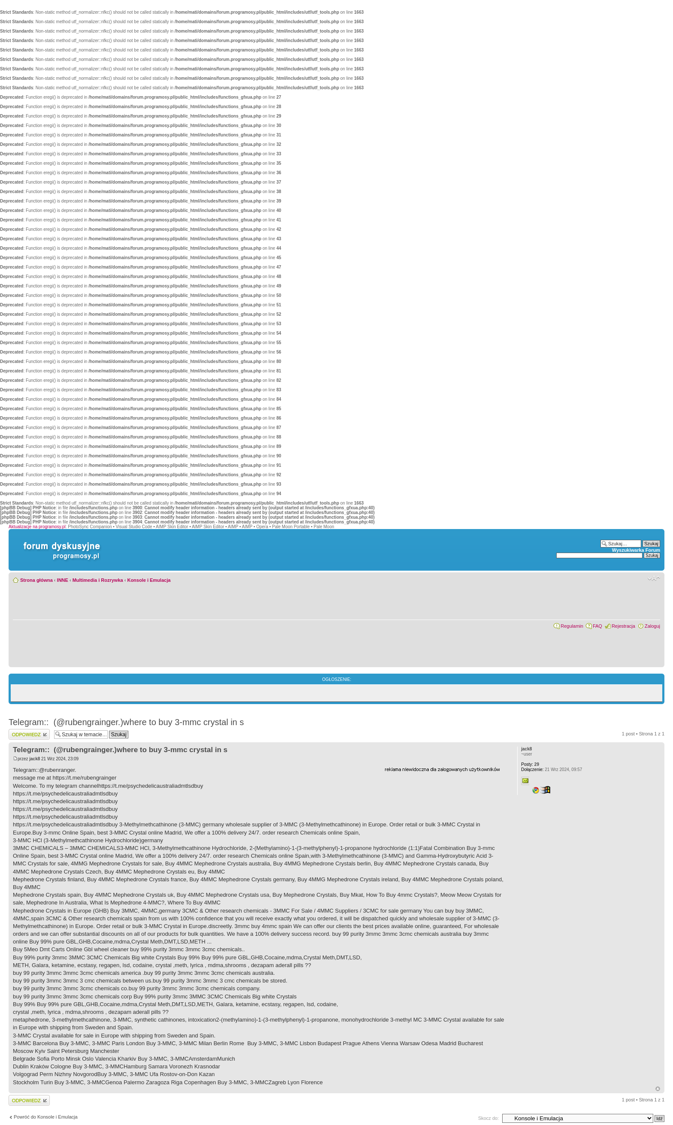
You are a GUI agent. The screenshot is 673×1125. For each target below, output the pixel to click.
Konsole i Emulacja (148, 580)
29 (530, 764)
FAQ (597, 626)
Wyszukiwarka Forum (636, 550)
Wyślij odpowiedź (29, 734)
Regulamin (572, 626)
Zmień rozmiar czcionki (654, 578)
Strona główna (36, 580)
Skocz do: (488, 1118)
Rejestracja (623, 626)
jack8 (34, 758)
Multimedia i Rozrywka (98, 580)
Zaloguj (652, 626)
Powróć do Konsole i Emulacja (46, 1116)
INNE (62, 580)
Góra (657, 1088)
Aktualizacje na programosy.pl (37, 526)
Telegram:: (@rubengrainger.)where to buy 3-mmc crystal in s (126, 722)
